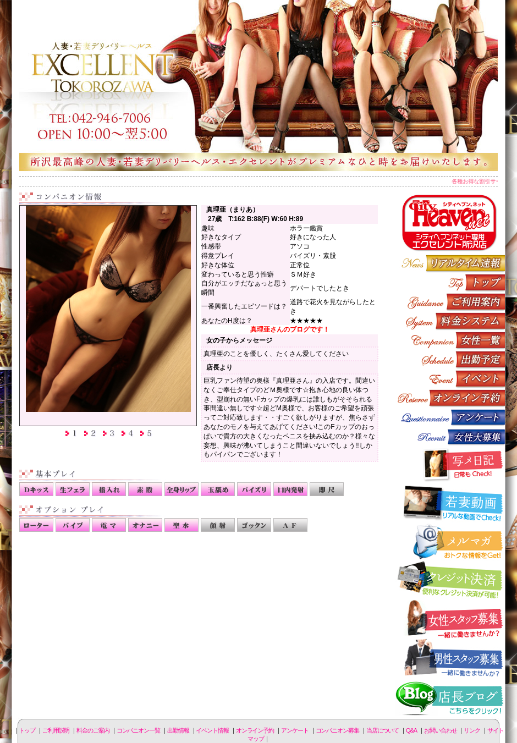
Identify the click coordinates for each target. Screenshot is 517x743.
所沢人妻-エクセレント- (258, 85)
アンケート (450, 417)
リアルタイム (450, 263)
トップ (27, 730)
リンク (472, 730)
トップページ (450, 282)
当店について (382, 730)
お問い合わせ (440, 730)
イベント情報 (450, 378)
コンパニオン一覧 (450, 340)
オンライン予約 (450, 398)
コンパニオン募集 (450, 436)
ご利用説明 (450, 301)
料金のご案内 (450, 321)
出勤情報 (450, 359)
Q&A (411, 730)
